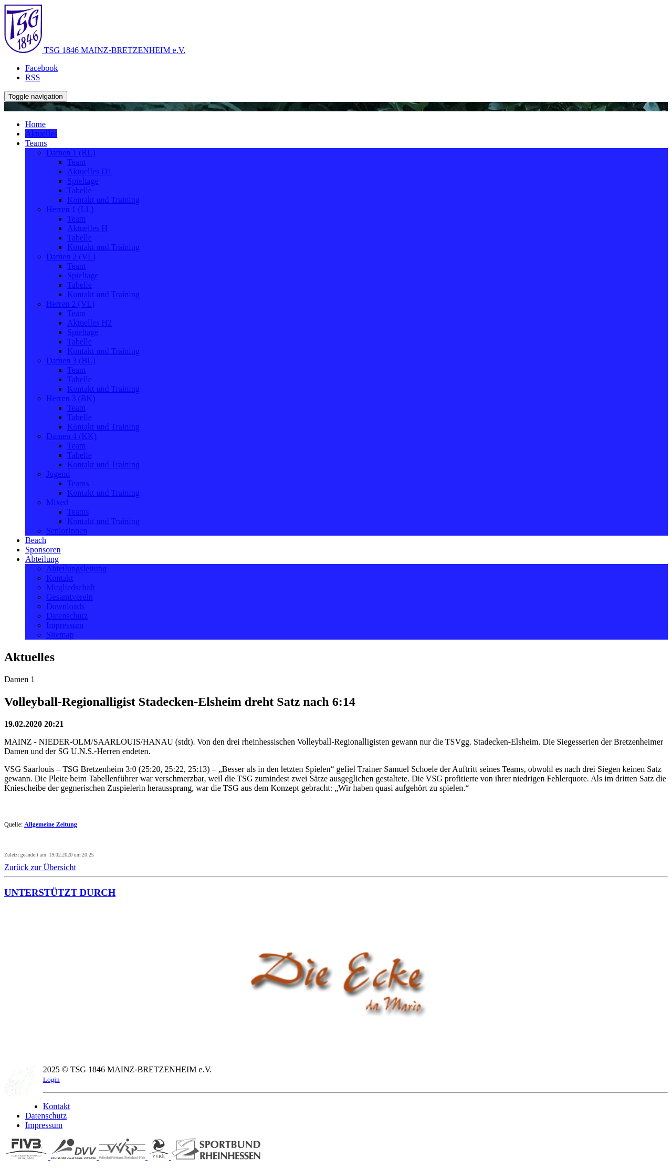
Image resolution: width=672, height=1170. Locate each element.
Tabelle (79, 190)
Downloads (65, 606)
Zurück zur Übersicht (40, 867)
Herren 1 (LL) (70, 209)
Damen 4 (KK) (71, 436)
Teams (36, 143)
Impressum (64, 625)
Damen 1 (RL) (70, 152)
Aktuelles (41, 133)
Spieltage (83, 180)
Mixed (57, 502)
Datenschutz (67, 615)
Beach (35, 540)
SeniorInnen (66, 530)
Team (76, 162)
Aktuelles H (87, 228)
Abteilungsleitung (76, 568)
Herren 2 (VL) (70, 303)
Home (35, 124)
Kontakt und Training (103, 199)
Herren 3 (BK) (70, 398)
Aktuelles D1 (89, 171)
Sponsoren (43, 549)
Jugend (58, 473)
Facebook (41, 68)
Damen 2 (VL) (71, 256)
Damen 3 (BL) (70, 360)
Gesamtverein (69, 596)
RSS (32, 77)
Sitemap (60, 634)
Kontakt (60, 577)
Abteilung (42, 559)
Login (51, 1079)
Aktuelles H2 (89, 322)
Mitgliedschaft (70, 587)
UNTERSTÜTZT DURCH (60, 892)
